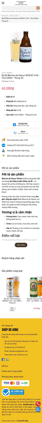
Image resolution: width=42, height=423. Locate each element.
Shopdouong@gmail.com (18, 351)
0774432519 (20, 347)
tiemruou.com (22, 355)
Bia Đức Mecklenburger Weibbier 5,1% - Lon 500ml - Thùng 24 (12, 301)
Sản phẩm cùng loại (12, 271)
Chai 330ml (7, 73)
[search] (38, 8)
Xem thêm (21, 245)
